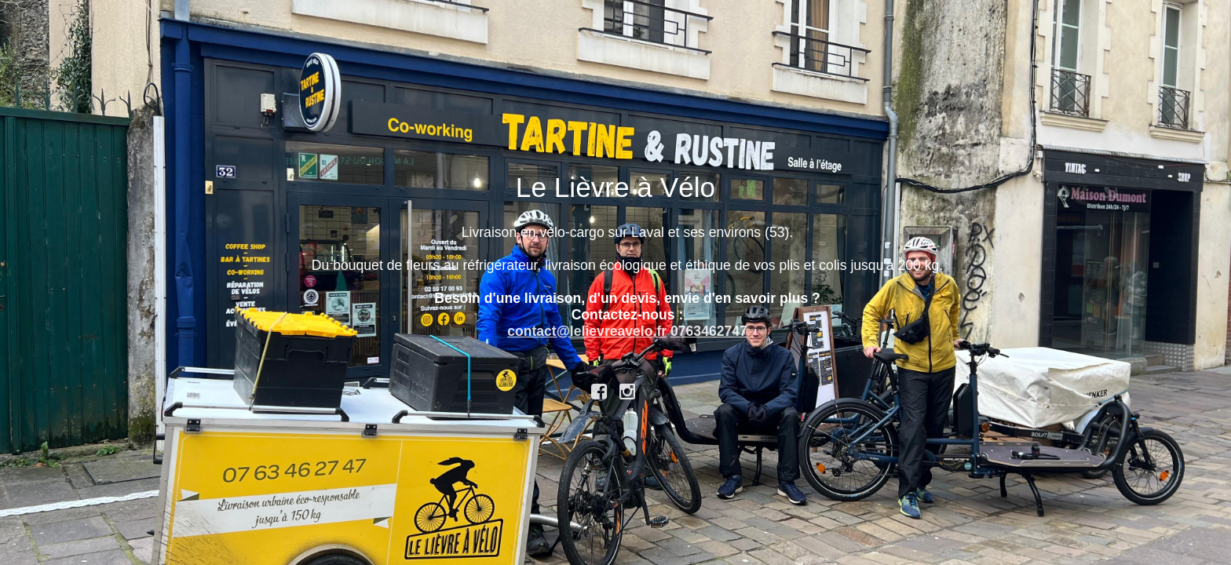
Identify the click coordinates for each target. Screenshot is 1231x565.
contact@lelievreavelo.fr (587, 331)
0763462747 (708, 331)
